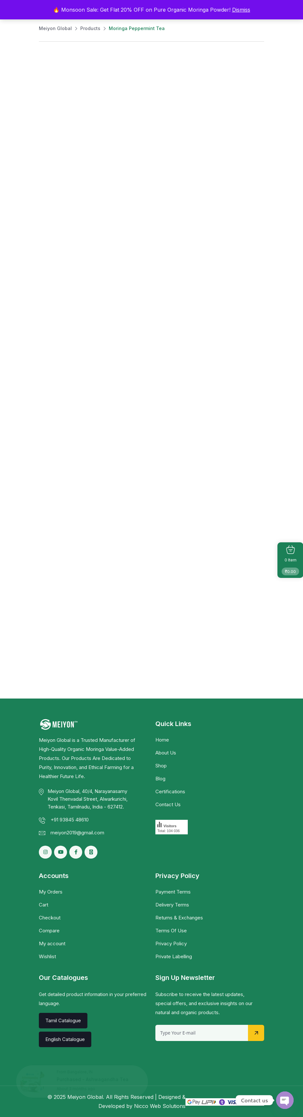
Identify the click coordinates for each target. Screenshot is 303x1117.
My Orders (50, 892)
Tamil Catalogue (63, 1020)
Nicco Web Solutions (159, 1106)
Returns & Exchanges (179, 918)
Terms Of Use (171, 930)
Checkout (50, 918)
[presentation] (204, 1053)
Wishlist (47, 956)
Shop (161, 766)
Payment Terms (173, 892)
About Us (165, 753)
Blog (160, 778)
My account (52, 943)
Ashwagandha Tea (107, 1079)
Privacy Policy (171, 943)
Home (162, 740)
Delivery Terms (172, 905)
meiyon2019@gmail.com (77, 833)
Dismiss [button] (241, 9)
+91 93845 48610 (69, 820)
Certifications (170, 791)
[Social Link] (75, 852)
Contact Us (168, 804)
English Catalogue (65, 1039)
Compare (49, 930)
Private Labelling (173, 956)
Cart (43, 905)
